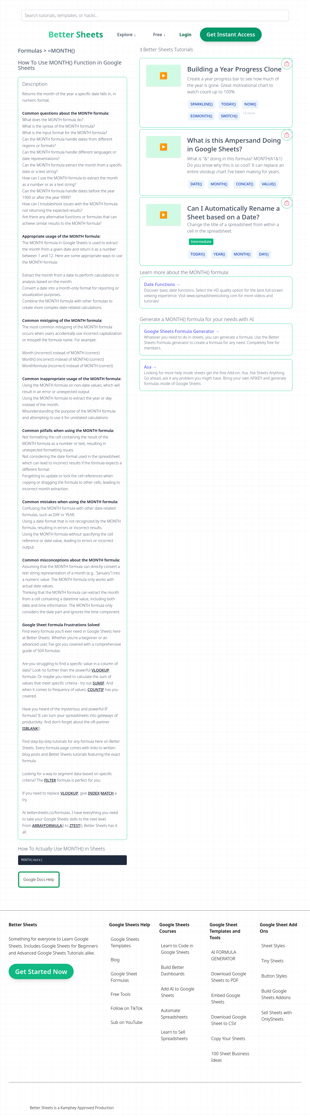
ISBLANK (30, 728)
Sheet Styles (273, 946)
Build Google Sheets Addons (276, 994)
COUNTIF (95, 689)
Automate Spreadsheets (174, 1013)
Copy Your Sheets (228, 1038)
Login (185, 35)
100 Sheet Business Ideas (230, 1057)
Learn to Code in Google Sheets (177, 949)
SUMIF (98, 683)
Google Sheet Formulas (124, 977)
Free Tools (120, 994)
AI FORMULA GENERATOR (223, 955)
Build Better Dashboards (173, 970)
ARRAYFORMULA (47, 825)
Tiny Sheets (272, 961)
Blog (115, 960)
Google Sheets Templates (125, 942)
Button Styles (274, 976)
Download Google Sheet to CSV (228, 1020)
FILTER (50, 780)
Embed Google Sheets (225, 998)
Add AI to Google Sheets (177, 992)
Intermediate (201, 241)
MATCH (107, 793)
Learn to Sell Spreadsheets (174, 1035)
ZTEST (75, 825)
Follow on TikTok (126, 1008)
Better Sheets (75, 34)
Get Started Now (41, 971)
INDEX (93, 793)
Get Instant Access (230, 34)
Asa (147, 367)
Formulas (30, 50)
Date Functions (159, 284)
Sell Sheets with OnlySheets (276, 1016)
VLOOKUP (100, 670)
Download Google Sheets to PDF (228, 977)
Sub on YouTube (126, 1022)
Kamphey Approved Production (87, 1107)
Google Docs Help (38, 879)
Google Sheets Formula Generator (179, 331)
